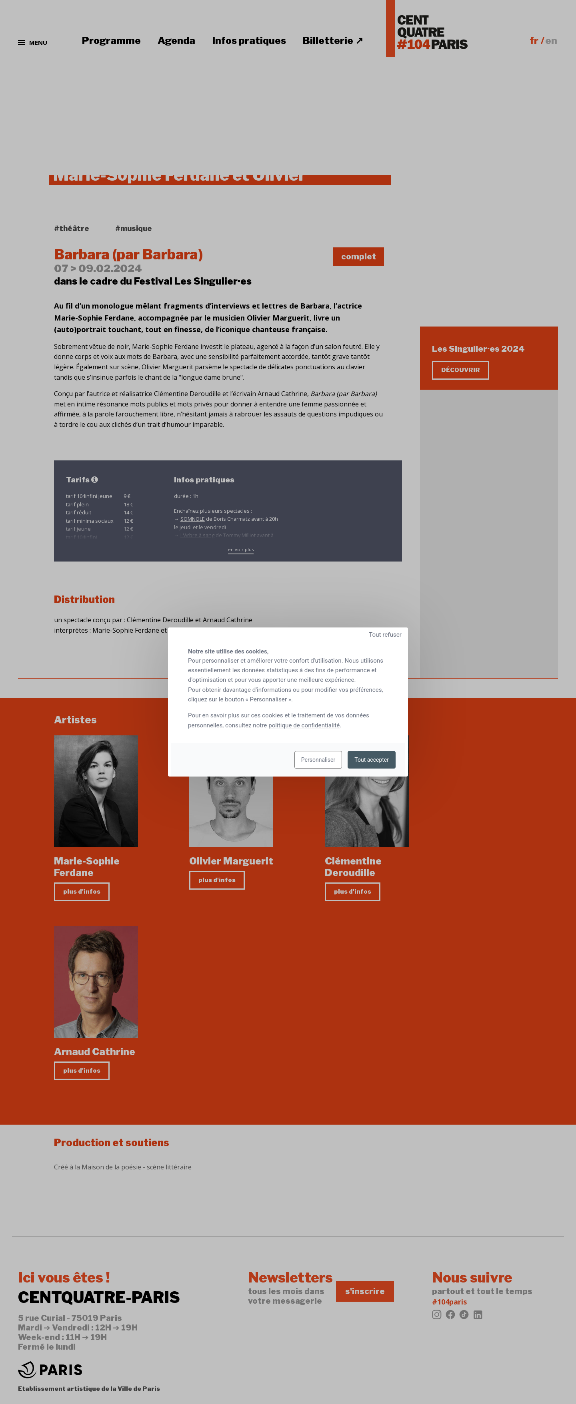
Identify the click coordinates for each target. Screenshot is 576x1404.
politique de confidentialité (304, 725)
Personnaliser (318, 760)
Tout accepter (371, 760)
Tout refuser (385, 634)
